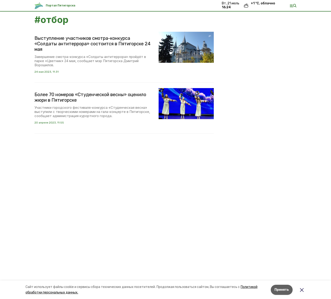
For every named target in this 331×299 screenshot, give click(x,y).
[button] (186, 47)
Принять (281, 290)
